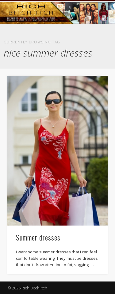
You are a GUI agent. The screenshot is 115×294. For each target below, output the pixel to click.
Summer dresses (38, 237)
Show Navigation (93, 55)
